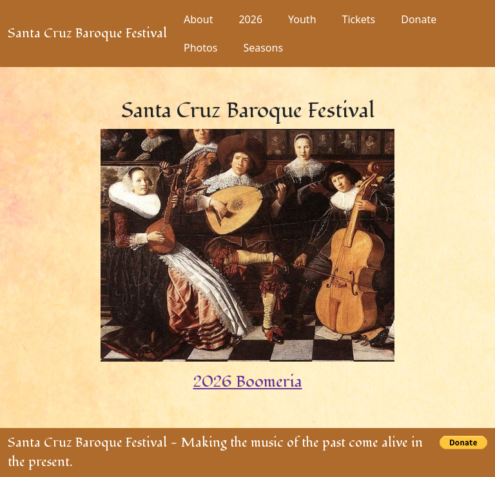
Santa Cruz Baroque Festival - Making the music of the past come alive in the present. (215, 452)
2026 (250, 19)
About (198, 19)
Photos (200, 48)
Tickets (359, 19)
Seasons (263, 48)
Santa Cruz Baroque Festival (87, 33)
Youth (302, 19)
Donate (418, 19)
